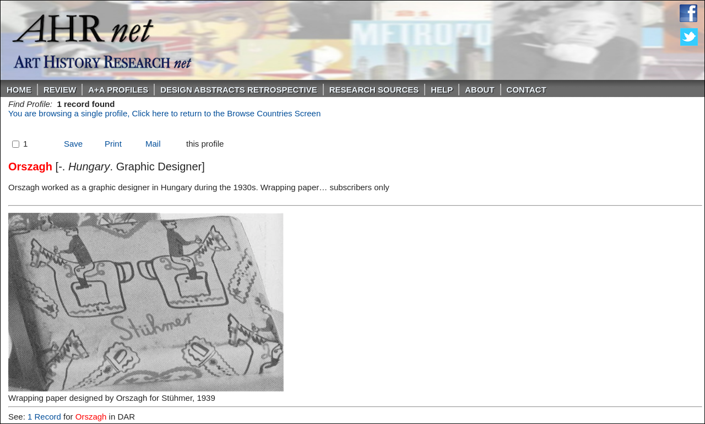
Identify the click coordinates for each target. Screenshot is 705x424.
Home (19, 89)
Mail (153, 143)
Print (113, 143)
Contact (526, 89)
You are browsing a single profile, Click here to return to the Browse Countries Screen (164, 113)
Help (442, 89)
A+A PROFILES (118, 89)
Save (73, 143)
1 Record (44, 416)
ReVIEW (60, 89)
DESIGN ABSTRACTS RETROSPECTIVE (238, 89)
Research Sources (374, 89)
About (479, 89)
